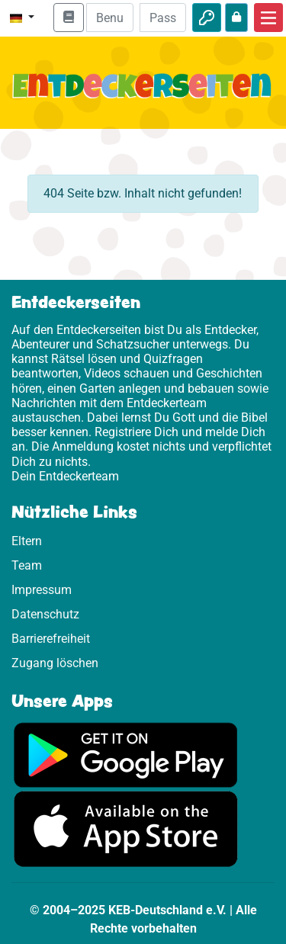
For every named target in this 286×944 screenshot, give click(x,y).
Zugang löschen (54, 663)
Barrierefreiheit (50, 638)
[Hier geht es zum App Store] (125, 828)
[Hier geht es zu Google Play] (125, 754)
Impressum (41, 590)
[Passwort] (163, 17)
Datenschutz (45, 614)
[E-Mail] (109, 17)
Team (26, 565)
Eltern (26, 541)
